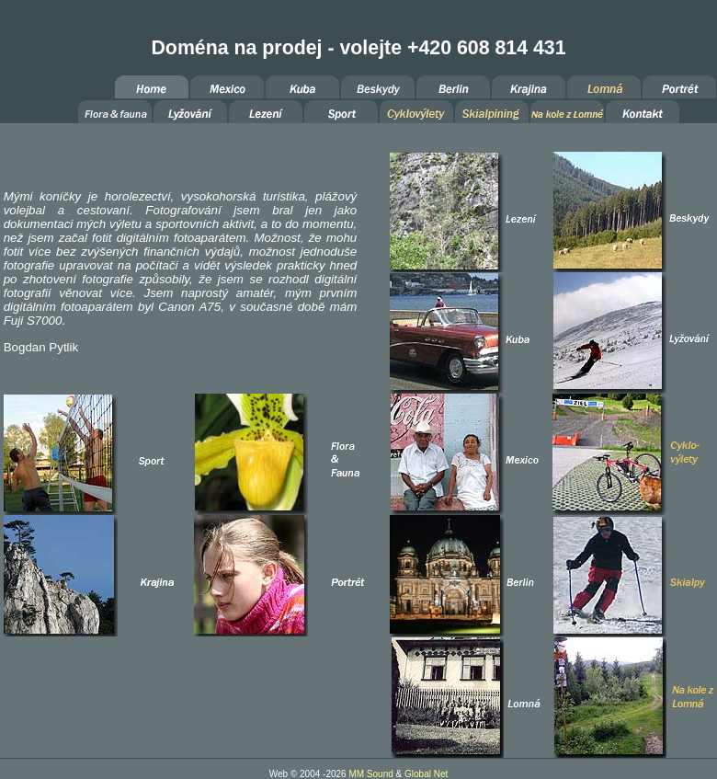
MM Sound (370, 774)
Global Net (426, 774)
